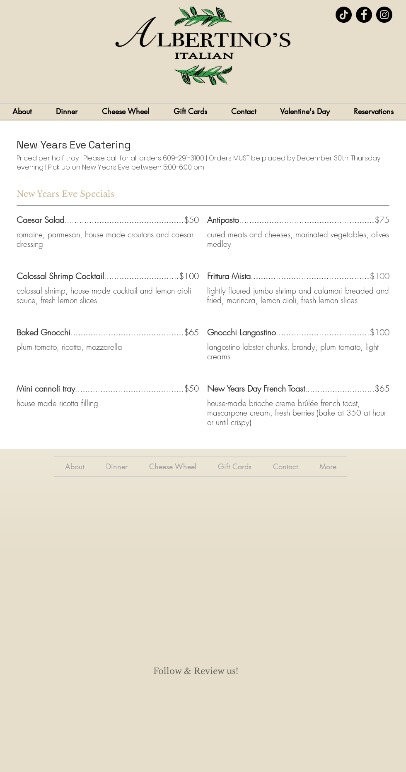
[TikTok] (344, 15)
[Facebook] (364, 15)
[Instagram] (384, 15)
